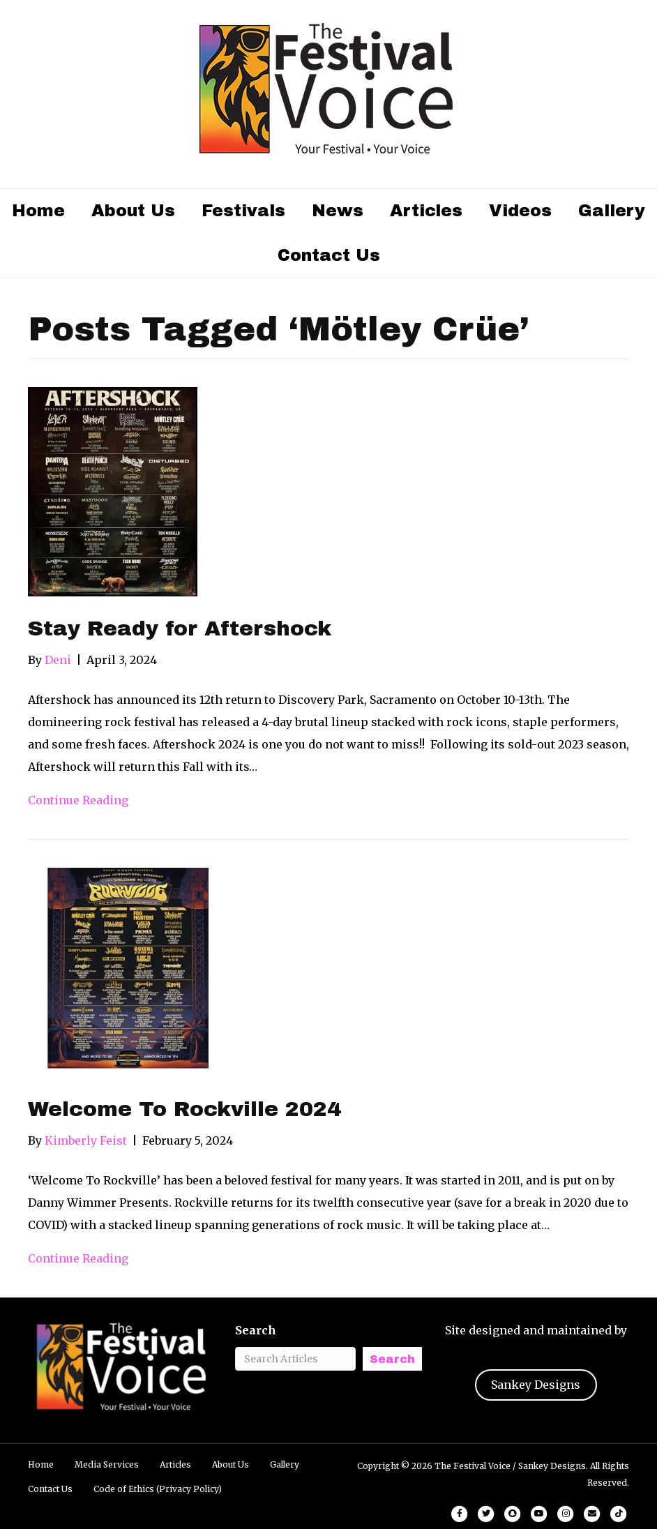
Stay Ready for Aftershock (179, 628)
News (337, 211)
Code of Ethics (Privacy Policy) (157, 1489)
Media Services (107, 1464)
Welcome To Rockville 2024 (184, 1109)
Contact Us (329, 255)
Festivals (243, 211)
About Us (133, 211)
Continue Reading (78, 800)
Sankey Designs (535, 1385)
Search (255, 1330)
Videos (520, 211)
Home (38, 211)
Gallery (611, 211)
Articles (426, 211)
